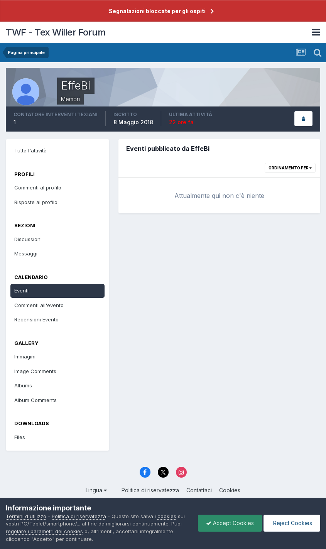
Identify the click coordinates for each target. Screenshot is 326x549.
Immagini (24, 356)
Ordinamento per (290, 168)
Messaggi (25, 253)
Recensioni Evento (36, 319)
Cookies (229, 490)
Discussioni (28, 239)
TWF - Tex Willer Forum (55, 32)
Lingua (96, 490)
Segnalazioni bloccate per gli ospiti (157, 11)
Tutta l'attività (30, 150)
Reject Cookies (292, 523)
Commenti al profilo (37, 187)
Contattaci (199, 490)
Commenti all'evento (39, 305)
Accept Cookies (230, 523)
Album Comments (35, 400)
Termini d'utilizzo (26, 516)
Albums (23, 385)
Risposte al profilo (35, 202)
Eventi (21, 290)
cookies (166, 516)
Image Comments (35, 371)
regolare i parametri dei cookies (44, 531)
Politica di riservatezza (150, 490)
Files (19, 437)
